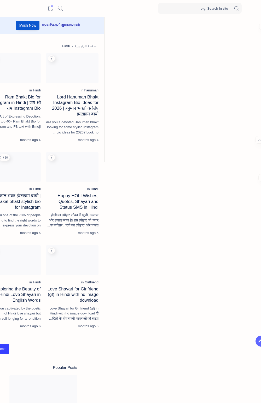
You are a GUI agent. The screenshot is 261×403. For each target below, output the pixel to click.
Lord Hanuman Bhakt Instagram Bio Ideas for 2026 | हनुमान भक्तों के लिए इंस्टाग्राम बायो (201, 114)
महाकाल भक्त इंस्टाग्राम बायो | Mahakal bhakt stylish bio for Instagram (38, 261)
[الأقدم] (94, 366)
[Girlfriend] (229, 305)
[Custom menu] (251, 167)
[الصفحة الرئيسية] (251, 26)
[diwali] (40, 215)
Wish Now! (105, 25)
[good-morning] (38, 148)
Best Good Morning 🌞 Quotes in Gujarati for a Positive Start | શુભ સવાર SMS (36, 160)
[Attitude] (22, 335)
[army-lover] (57, 335)
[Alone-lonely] (22, 322)
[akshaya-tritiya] (57, 322)
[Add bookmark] (168, 58)
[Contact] (251, 150)
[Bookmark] (8, 8)
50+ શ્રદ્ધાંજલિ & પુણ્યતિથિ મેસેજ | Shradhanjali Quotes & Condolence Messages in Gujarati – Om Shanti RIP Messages (36, 194)
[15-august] (57, 295)
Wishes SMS (231, 8)
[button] (100, 163)
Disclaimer (36, 363)
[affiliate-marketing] (57, 308)
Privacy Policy (63, 367)
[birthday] (36, 100)
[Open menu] (251, 8)
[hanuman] (229, 102)
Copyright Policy (61, 363)
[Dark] (17, 8)
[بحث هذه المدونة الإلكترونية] (158, 8)
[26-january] (22, 295)
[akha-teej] (22, 308)
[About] (251, 129)
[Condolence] (40, 176)
